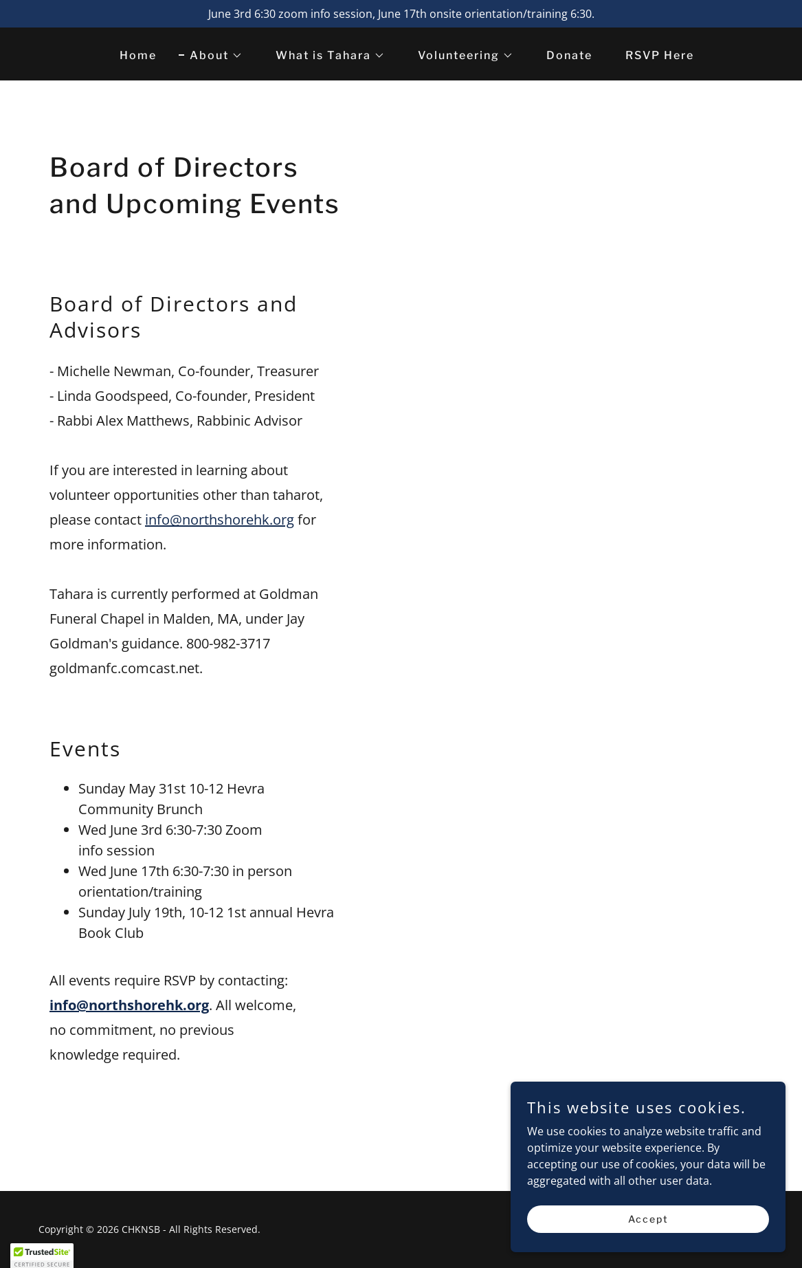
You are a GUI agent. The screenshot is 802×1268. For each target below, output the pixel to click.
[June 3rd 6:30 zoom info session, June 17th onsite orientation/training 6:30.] (401, 14)
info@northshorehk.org (219, 519)
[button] (211, 55)
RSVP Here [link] (659, 55)
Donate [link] (569, 55)
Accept (648, 1219)
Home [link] (138, 55)
